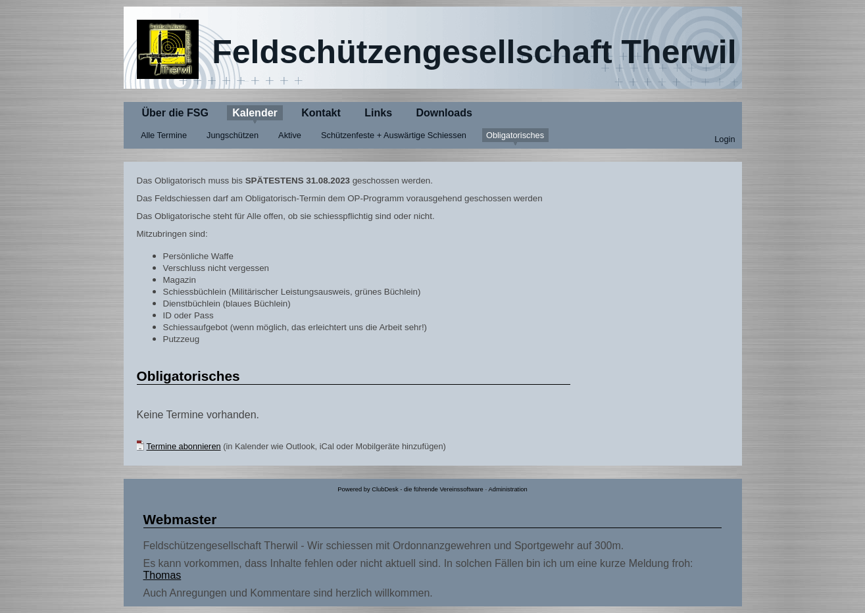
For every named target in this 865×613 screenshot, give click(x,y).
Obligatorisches (515, 135)
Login (724, 139)
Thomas (162, 575)
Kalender (254, 112)
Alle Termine (164, 135)
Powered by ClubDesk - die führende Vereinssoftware (410, 489)
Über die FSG (175, 112)
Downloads (444, 112)
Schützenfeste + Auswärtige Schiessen (393, 135)
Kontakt (321, 112)
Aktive (289, 135)
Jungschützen (233, 135)
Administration (508, 489)
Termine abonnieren (184, 446)
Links (378, 112)
